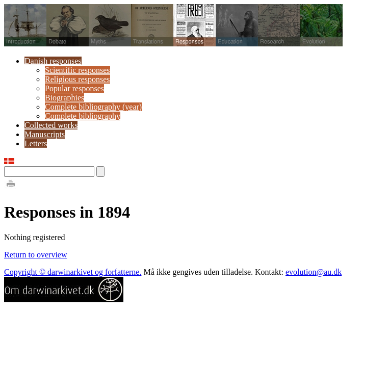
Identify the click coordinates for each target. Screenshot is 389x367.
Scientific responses (77, 70)
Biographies (64, 97)
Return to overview (35, 254)
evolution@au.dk (314, 272)
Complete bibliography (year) (93, 106)
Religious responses (77, 79)
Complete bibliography (82, 116)
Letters (35, 143)
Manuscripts (44, 134)
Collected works (50, 125)
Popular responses (74, 88)
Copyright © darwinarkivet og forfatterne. (72, 272)
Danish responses (53, 61)
